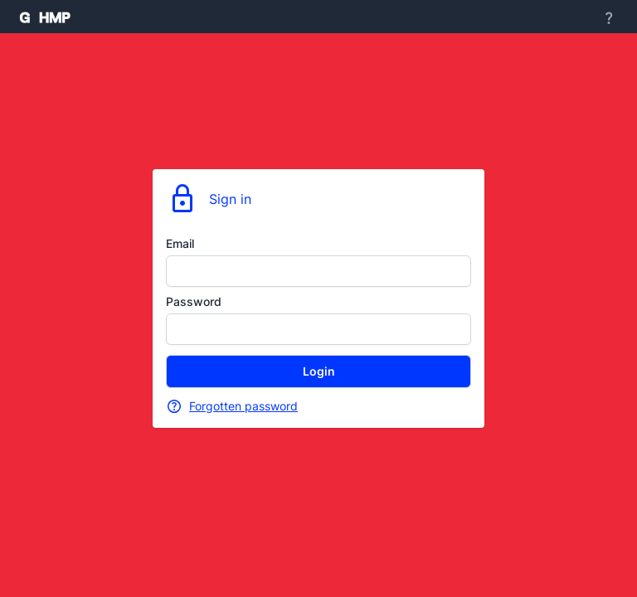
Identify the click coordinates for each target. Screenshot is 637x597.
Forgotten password (243, 406)
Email (180, 243)
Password (193, 301)
